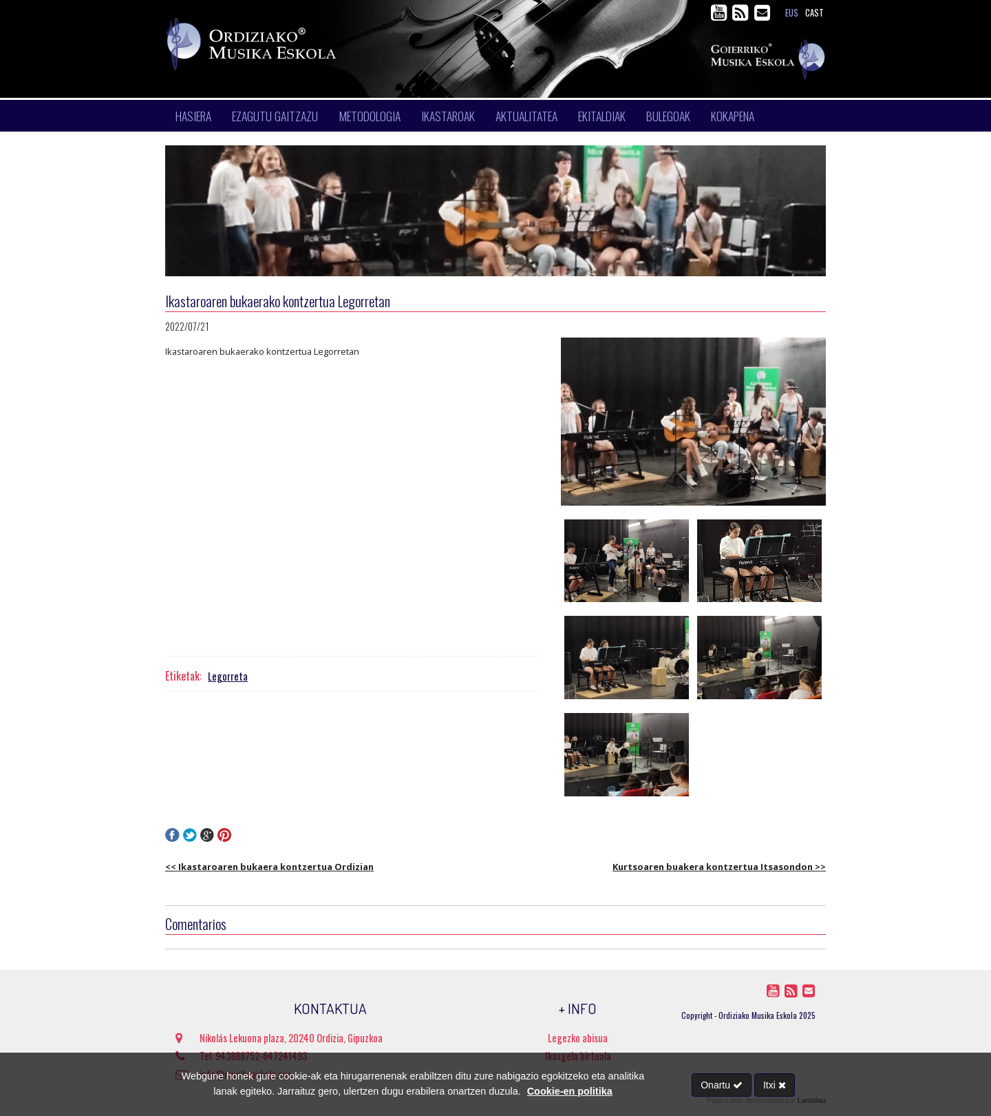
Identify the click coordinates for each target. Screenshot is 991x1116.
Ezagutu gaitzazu (275, 116)
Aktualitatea (526, 116)
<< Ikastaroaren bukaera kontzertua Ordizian (269, 866)
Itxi (774, 1085)
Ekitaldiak (602, 116)
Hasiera (193, 116)
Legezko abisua (578, 1038)
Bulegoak (668, 116)
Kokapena (732, 116)
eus (791, 12)
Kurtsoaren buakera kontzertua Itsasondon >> (719, 866)
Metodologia (370, 116)
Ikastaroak (448, 116)
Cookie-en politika (569, 1091)
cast (814, 12)
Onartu (722, 1085)
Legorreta (228, 676)
